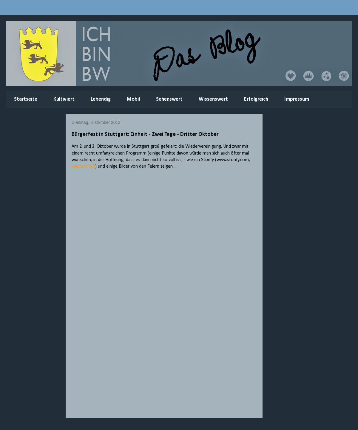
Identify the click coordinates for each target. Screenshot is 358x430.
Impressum (296, 99)
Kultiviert (64, 99)
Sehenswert (169, 99)
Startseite (25, 99)
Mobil (133, 99)
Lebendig (101, 99)
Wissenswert (213, 99)
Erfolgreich (256, 99)
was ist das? (83, 166)
